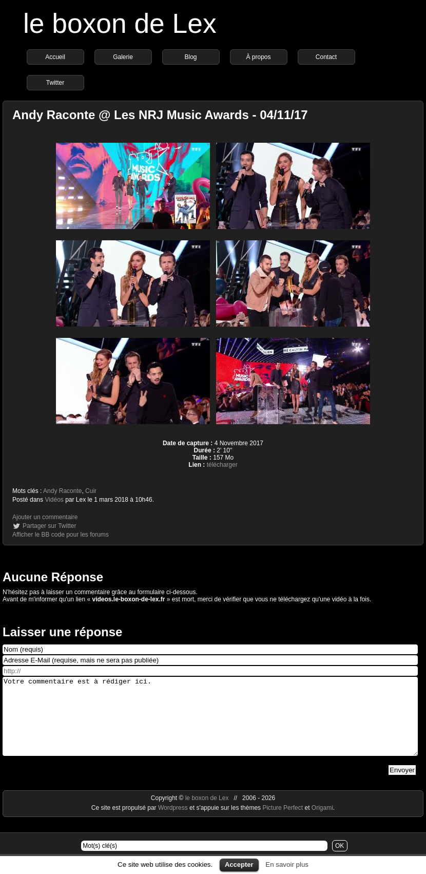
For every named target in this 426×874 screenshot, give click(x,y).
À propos (258, 57)
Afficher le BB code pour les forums (60, 534)
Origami (322, 823)
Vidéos (54, 499)
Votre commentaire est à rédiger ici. (210, 724)
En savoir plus (286, 864)
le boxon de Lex (120, 23)
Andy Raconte (62, 491)
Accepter (239, 864)
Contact (326, 57)
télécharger (222, 464)
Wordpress (173, 823)
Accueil (55, 57)
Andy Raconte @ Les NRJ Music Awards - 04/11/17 (160, 115)
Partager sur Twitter (49, 525)
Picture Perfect (282, 823)
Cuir (90, 491)
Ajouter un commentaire (45, 517)
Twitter (55, 82)
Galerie (123, 57)
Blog (190, 57)
